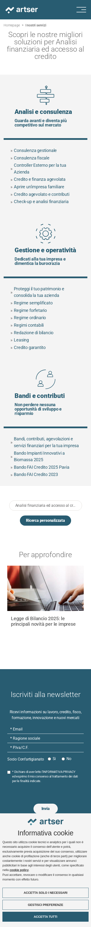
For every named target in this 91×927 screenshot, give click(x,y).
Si (54, 758)
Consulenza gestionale (33, 150)
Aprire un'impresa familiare (37, 186)
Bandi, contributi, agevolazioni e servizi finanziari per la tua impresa (44, 442)
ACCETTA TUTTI (45, 917)
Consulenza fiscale (30, 158)
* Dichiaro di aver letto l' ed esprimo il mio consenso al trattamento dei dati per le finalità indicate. (45, 776)
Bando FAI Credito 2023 (34, 474)
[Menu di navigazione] (83, 9)
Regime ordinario (28, 318)
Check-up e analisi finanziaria (39, 201)
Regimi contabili (27, 325)
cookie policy (18, 870)
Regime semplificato (31, 303)
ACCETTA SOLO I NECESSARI (45, 893)
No (68, 758)
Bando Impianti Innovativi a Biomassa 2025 (37, 456)
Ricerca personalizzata (45, 520)
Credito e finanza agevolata (38, 179)
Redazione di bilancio (32, 332)
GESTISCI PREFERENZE (45, 905)
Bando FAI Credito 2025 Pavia (39, 467)
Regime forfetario (28, 310)
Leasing (19, 340)
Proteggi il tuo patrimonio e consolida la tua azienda (37, 292)
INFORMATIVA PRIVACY (59, 772)
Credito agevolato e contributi (39, 194)
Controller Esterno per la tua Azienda (38, 168)
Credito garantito (28, 347)
